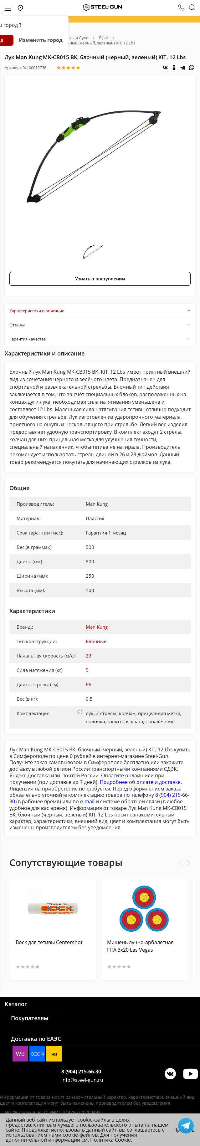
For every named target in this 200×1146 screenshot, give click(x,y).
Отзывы (100, 325)
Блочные (96, 641)
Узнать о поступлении (100, 279)
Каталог (16, 1004)
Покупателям (29, 1018)
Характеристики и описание (100, 311)
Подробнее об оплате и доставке (140, 782)
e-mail (87, 801)
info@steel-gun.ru (82, 1080)
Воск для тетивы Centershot (49, 942)
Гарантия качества (100, 339)
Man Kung (97, 627)
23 (88, 655)
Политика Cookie (110, 1139)
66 (88, 684)
